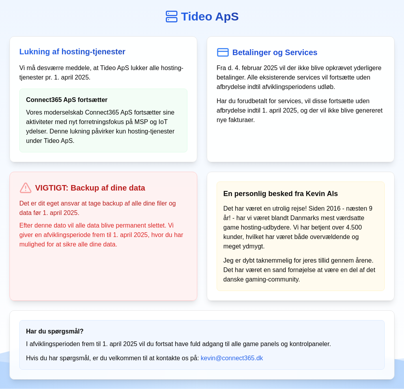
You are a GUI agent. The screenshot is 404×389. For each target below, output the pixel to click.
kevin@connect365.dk (232, 358)
